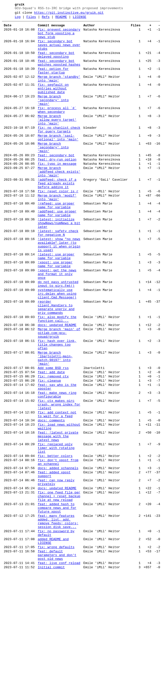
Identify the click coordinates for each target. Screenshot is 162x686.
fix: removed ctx (53, 446)
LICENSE (79, 19)
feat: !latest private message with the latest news (58, 517)
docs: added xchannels (58, 554)
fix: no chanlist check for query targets (59, 152)
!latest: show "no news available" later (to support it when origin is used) (59, 289)
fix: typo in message (57, 193)
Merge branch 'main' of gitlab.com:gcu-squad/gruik (59, 394)
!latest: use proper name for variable (56, 302)
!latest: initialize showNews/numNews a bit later (59, 263)
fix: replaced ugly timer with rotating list (56, 530)
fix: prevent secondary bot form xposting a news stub (59, 37)
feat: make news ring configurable (57, 467)
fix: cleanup (49, 450)
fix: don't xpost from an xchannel (58, 547)
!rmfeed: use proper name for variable (56, 242)
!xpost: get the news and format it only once (57, 324)
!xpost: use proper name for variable (55, 312)
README (61, 19)
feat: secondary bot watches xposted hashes (59, 72)
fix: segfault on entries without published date (53, 103)
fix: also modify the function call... (57, 377)
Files (31, 19)
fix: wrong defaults (56, 648)
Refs (46, 19)
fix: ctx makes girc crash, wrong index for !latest (59, 479)
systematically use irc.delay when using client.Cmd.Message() (57, 347)
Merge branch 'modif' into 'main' (57, 232)
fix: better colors (55, 540)
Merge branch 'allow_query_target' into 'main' (57, 140)
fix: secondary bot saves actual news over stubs (59, 51)
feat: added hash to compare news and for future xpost (57, 601)
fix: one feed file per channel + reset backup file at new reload (59, 588)
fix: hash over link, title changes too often (57, 408)
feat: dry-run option (57, 188)
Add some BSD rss (53, 436)
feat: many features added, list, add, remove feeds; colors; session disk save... (58, 618)
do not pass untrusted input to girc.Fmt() (58, 335)
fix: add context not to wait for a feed (57, 490)
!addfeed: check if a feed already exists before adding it (57, 216)
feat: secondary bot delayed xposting (56, 63)
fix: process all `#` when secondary (57, 128)
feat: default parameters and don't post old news (57, 658)
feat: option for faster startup (53, 82)
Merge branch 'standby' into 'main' (59, 91)
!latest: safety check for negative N (58, 275)
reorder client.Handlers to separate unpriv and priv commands (56, 363)
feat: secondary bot (56, 183)
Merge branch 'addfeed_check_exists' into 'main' (59, 202)
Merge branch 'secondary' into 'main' (53, 117)
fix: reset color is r (58, 225)
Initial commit (51, 672)
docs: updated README (57, 384)
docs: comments (51, 498)
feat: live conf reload (59, 667)
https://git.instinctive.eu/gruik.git (69, 14)
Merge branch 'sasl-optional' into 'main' (58, 161)
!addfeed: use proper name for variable (57, 251)
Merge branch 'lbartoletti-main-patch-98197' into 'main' (55, 424)
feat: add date (51, 441)
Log (18, 19)
